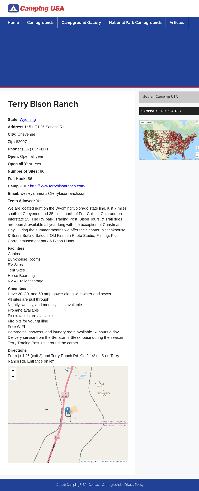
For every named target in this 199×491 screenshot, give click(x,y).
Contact (94, 485)
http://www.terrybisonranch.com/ (57, 186)
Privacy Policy (134, 485)
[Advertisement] (99, 57)
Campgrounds (40, 22)
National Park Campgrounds (135, 22)
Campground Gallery (81, 22)
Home (13, 22)
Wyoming (28, 119)
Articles (177, 22)
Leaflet (83, 461)
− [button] (13, 377)
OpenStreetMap (107, 461)
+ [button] (13, 371)
